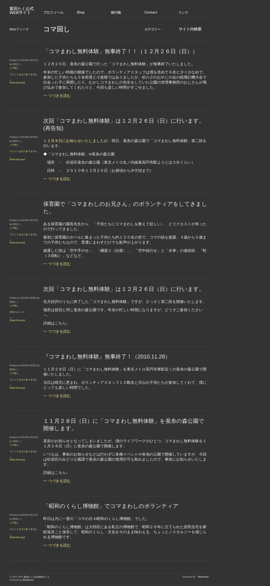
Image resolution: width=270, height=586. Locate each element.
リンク (183, 12)
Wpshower (203, 576)
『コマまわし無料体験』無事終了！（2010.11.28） (106, 356)
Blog (81, 12)
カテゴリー (152, 29)
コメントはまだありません (23, 74)
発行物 (116, 12)
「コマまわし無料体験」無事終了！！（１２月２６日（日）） (120, 51)
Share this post (17, 82)
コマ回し (14, 68)
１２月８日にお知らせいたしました (73, 141)
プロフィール (53, 12)
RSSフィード (19, 29)
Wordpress (28, 580)
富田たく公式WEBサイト (21, 11)
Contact (150, 12)
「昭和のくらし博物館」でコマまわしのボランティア (110, 506)
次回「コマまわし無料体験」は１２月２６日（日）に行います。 (123, 289)
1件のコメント (17, 312)
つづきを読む (59, 96)
